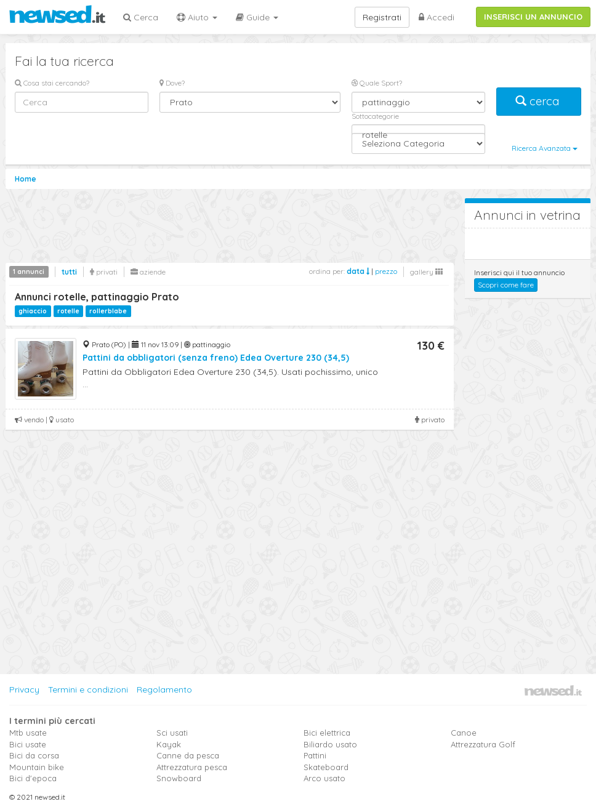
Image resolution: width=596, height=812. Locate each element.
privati (104, 271)
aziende (148, 271)
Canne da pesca (187, 755)
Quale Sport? (377, 82)
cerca (538, 101)
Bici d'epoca (33, 778)
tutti (69, 271)
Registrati (382, 17)
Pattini (315, 755)
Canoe (464, 733)
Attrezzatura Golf (483, 744)
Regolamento (164, 689)
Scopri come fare (506, 284)
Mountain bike (36, 767)
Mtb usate (28, 733)
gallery (426, 271)
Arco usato (324, 778)
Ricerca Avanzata (545, 148)
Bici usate (27, 744)
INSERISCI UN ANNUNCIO (533, 17)
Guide (257, 17)
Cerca (140, 17)
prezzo (386, 271)
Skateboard (326, 767)
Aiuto (197, 17)
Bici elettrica (327, 733)
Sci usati (172, 733)
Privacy (24, 689)
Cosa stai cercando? (52, 82)
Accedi (436, 17)
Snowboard (178, 778)
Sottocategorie (375, 116)
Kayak (168, 744)
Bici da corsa (34, 755)
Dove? (172, 82)
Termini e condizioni (88, 689)
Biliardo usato (330, 744)
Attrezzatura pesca (191, 767)
